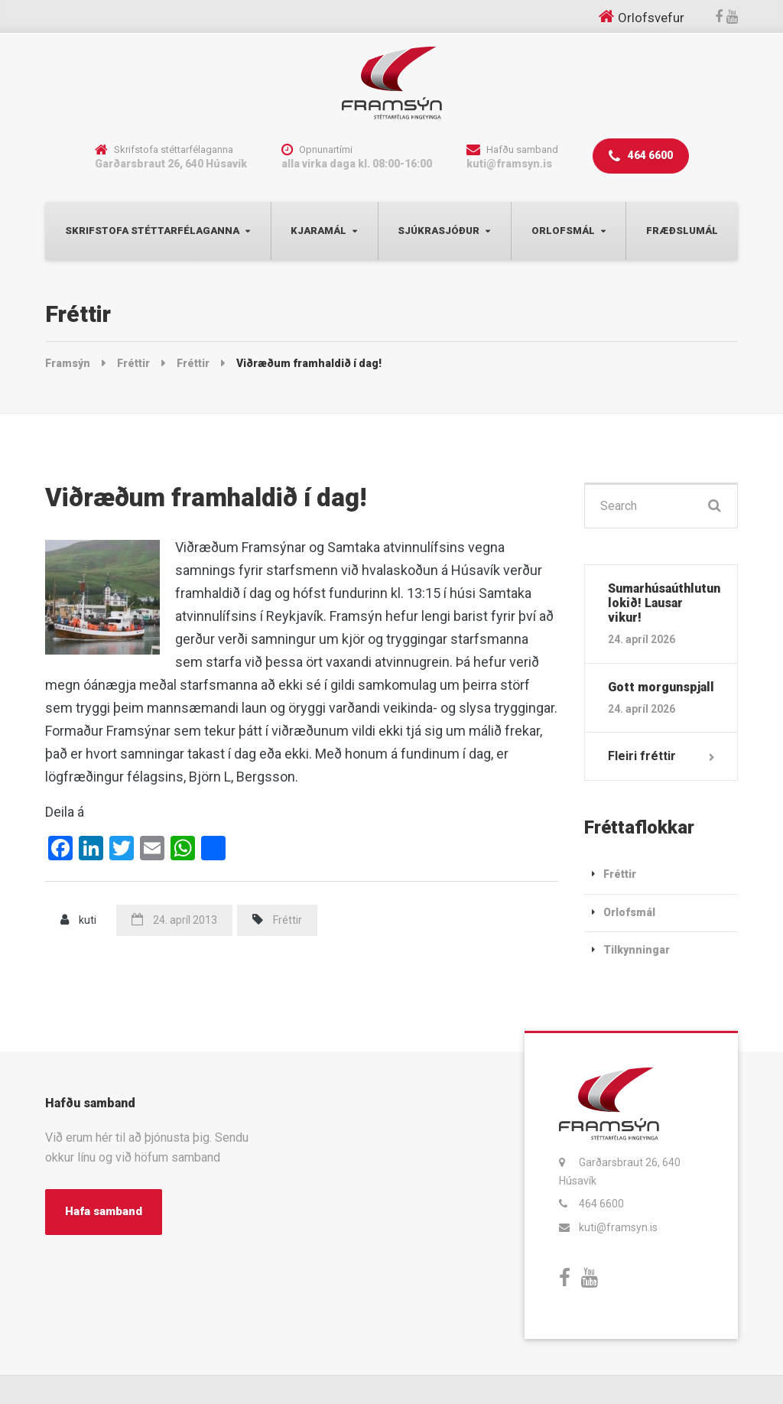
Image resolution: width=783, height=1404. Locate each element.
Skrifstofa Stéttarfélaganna (152, 230)
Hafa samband (103, 1211)
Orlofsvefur (651, 17)
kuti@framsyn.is (618, 1227)
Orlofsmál (563, 230)
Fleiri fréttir (642, 756)
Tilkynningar (636, 950)
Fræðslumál (682, 230)
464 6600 (641, 156)
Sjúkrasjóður (438, 230)
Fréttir (287, 920)
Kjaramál (318, 230)
